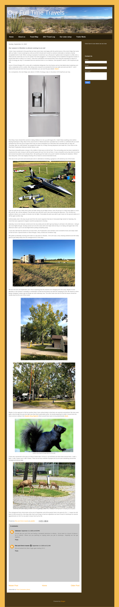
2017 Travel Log (49, 37)
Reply (16, 539)
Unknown (18, 531)
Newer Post (13, 586)
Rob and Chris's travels (22, 545)
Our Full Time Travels (36, 12)
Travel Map (34, 37)
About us (21, 37)
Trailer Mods (81, 37)
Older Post (75, 586)
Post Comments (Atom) (23, 589)
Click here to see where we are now (96, 43)
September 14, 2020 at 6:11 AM (41, 545)
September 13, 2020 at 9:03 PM (30, 531)
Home (11, 37)
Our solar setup (65, 37)
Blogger (63, 601)
